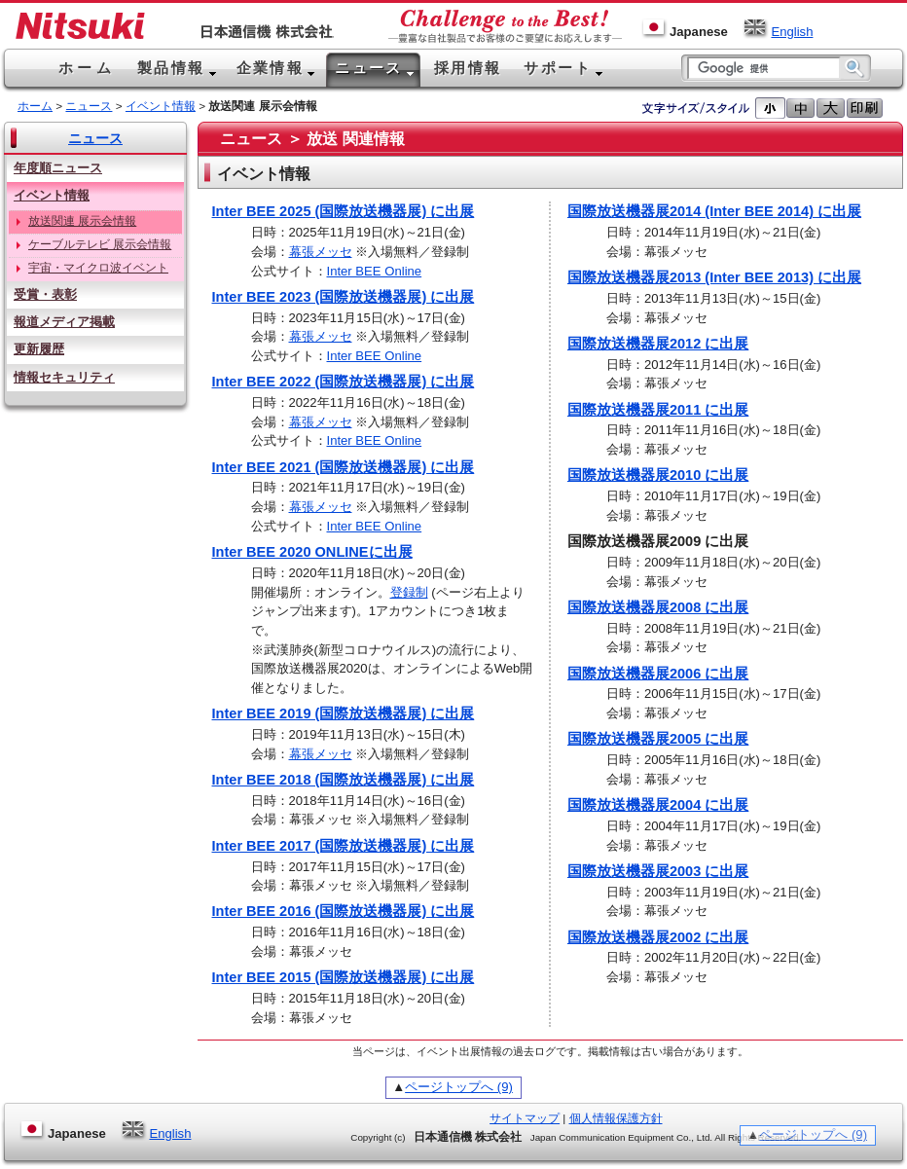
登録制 (409, 592)
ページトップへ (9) (459, 1086)
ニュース (88, 106)
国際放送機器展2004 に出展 (657, 805)
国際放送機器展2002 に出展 (657, 937)
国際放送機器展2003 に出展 (657, 871)
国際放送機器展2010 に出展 (657, 475)
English (778, 31)
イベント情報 (161, 106)
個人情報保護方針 (616, 1118)
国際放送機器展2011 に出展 (657, 410)
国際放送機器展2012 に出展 (657, 343)
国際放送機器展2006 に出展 (657, 673)
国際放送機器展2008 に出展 (657, 607)
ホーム (35, 106)
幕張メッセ (320, 251)
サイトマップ (525, 1118)
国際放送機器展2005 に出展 (657, 739)
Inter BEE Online (374, 271)
